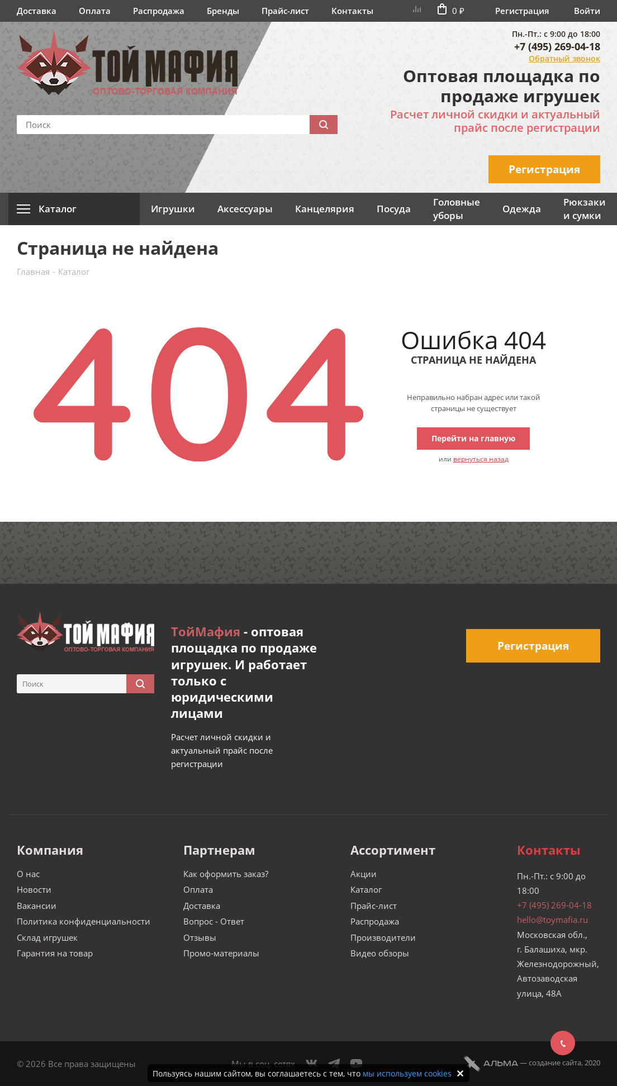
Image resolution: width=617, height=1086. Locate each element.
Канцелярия (324, 208)
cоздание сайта (555, 1063)
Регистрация (522, 10)
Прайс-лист (285, 10)
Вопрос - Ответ (213, 921)
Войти (587, 10)
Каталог (366, 889)
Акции (363, 873)
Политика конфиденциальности (83, 921)
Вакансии (36, 905)
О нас (28, 873)
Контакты (352, 10)
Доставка (36, 10)
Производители (383, 937)
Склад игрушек (47, 937)
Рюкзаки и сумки (584, 209)
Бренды (223, 10)
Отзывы (199, 937)
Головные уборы (456, 209)
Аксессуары (245, 208)
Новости (34, 889)
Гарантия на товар (55, 953)
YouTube (356, 1063)
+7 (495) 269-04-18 (557, 46)
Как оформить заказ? (225, 873)
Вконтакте (311, 1063)
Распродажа (158, 10)
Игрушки (173, 208)
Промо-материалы (221, 953)
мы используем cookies (407, 1073)
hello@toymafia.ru (552, 919)
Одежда (521, 208)
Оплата (95, 10)
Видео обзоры (379, 953)
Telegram (334, 1063)
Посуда (394, 208)
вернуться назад (481, 459)
